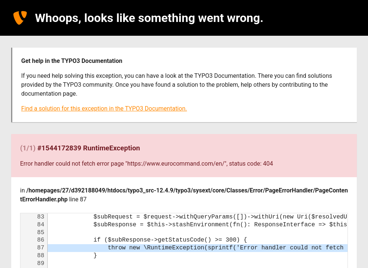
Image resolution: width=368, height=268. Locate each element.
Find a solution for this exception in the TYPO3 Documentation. (104, 108)
